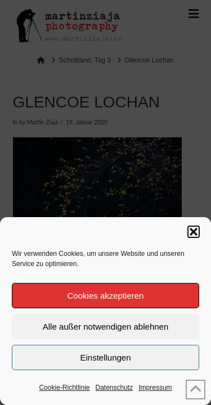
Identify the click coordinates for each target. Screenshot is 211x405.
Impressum (155, 388)
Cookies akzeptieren (106, 295)
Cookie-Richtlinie (64, 388)
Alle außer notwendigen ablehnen (106, 326)
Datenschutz (114, 388)
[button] (193, 231)
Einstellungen (105, 357)
